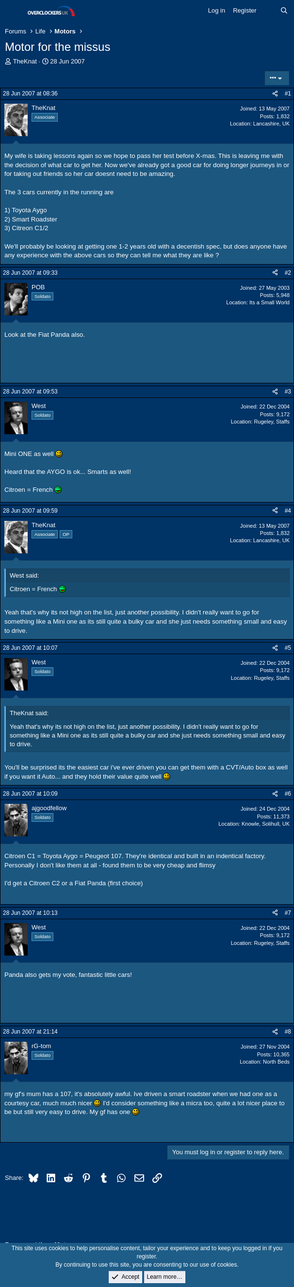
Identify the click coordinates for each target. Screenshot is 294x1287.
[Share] (275, 93)
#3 (288, 391)
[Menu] (13, 11)
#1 (288, 93)
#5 (288, 647)
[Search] (284, 10)
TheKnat (25, 61)
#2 (288, 272)
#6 (288, 793)
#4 (288, 510)
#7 (288, 913)
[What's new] (269, 10)
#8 (288, 1031)
